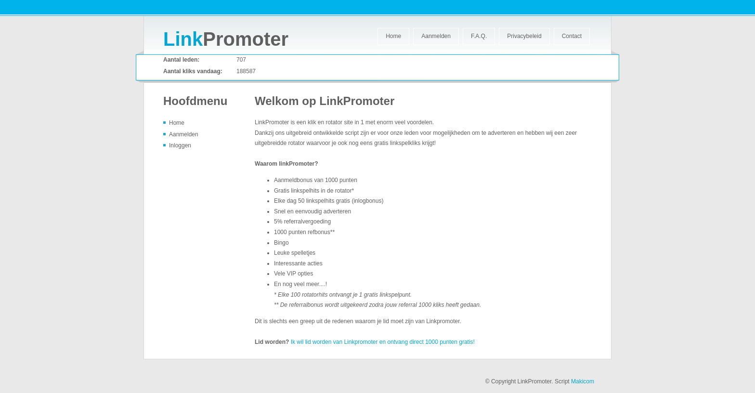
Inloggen (180, 145)
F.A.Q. (479, 36)
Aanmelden (436, 36)
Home (393, 36)
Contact (572, 36)
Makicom (582, 381)
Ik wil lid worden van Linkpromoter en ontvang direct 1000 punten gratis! (383, 342)
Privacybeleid (524, 36)
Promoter (225, 39)
